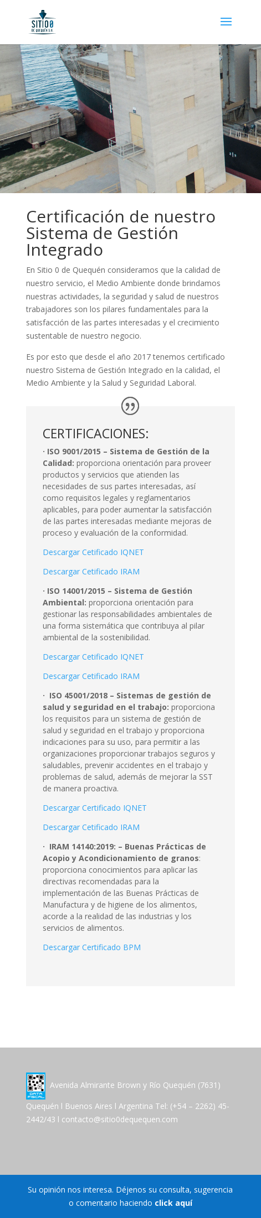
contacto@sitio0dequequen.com (120, 1119)
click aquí (173, 1203)
